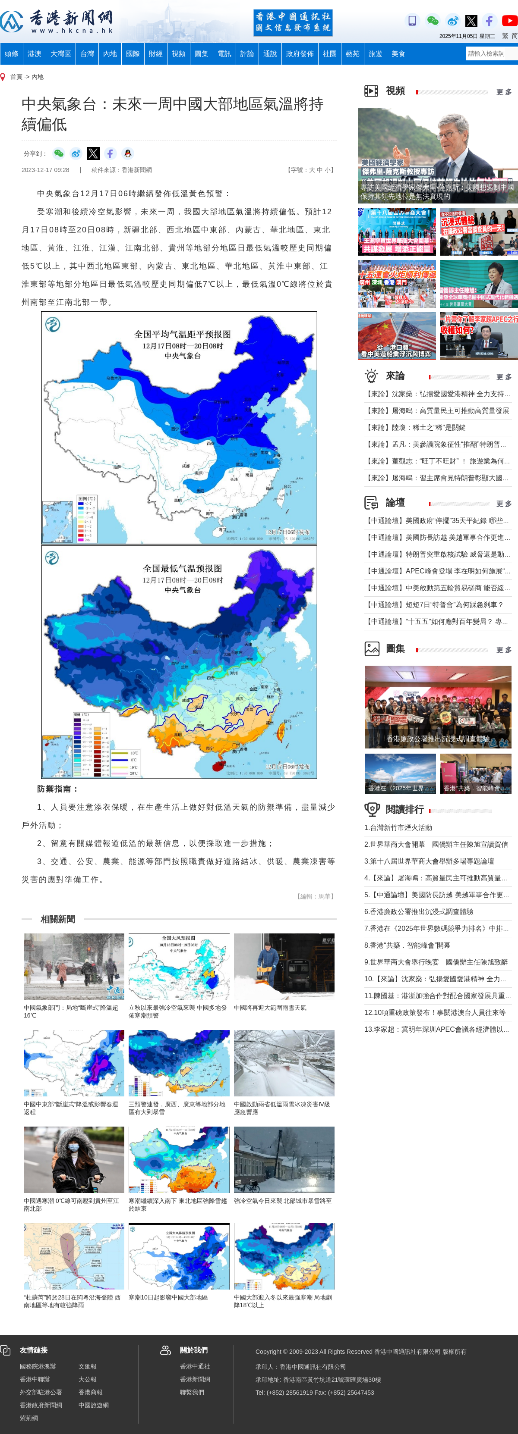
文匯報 (88, 1366)
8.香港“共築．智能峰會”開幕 (407, 945)
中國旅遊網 (94, 1405)
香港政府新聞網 (41, 1405)
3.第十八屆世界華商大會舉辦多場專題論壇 (429, 861)
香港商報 (91, 1392)
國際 (133, 53)
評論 (247, 53)
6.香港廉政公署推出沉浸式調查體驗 (422, 911)
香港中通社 (195, 1366)
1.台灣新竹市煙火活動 (398, 827)
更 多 (504, 92)
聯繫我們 (192, 1392)
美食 (398, 53)
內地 (110, 53)
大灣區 (61, 53)
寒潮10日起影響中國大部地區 (168, 1297)
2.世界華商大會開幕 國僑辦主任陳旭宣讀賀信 (436, 844)
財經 (156, 53)
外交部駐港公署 (41, 1392)
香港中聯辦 (35, 1379)
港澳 (34, 53)
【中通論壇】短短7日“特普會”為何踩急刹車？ (434, 604)
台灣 (87, 53)
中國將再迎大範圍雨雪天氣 (270, 1007)
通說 (270, 53)
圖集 (201, 53)
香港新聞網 (195, 1379)
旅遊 (375, 53)
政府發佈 (300, 53)
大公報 (88, 1379)
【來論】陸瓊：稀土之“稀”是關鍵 (415, 427)
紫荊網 (29, 1418)
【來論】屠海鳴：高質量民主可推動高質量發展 (436, 410)
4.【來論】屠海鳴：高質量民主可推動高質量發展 (439, 878)
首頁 (16, 76)
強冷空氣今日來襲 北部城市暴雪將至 (283, 1200)
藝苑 (353, 53)
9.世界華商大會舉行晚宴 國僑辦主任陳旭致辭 (436, 962)
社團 (330, 53)
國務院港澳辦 (38, 1366)
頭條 (12, 53)
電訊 (224, 53)
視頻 (179, 53)
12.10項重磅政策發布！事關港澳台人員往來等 (435, 1012)
